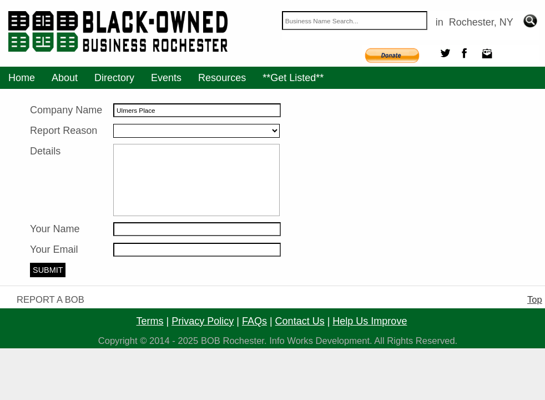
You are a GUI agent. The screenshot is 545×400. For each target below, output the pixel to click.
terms (150, 321)
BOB (210, 341)
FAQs (254, 321)
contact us (300, 321)
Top (534, 299)
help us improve (369, 321)
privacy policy (202, 321)
